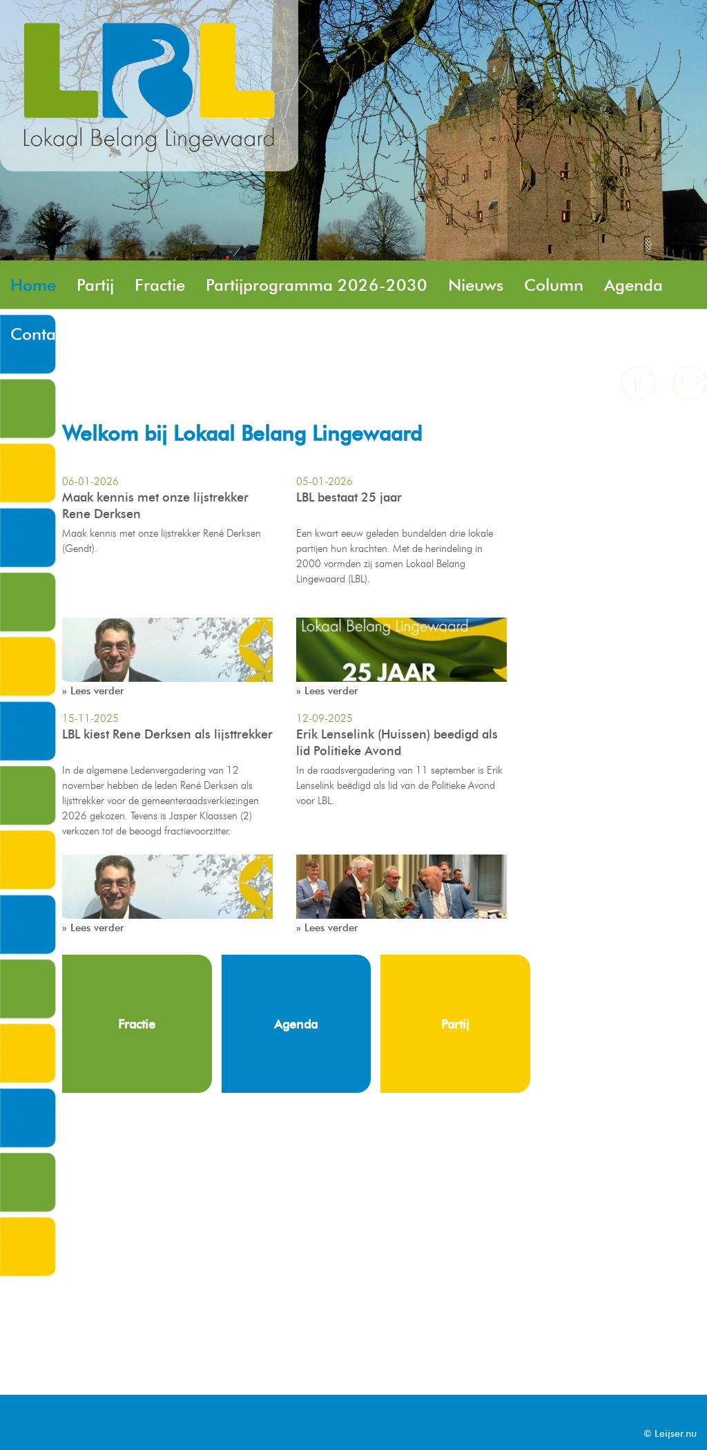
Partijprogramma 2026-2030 (316, 285)
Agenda (633, 285)
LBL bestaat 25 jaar (349, 497)
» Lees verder (93, 691)
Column (553, 285)
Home (33, 285)
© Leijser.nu (670, 1434)
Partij (95, 285)
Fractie (160, 285)
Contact (39, 334)
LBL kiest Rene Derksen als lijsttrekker (167, 734)
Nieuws (475, 285)
